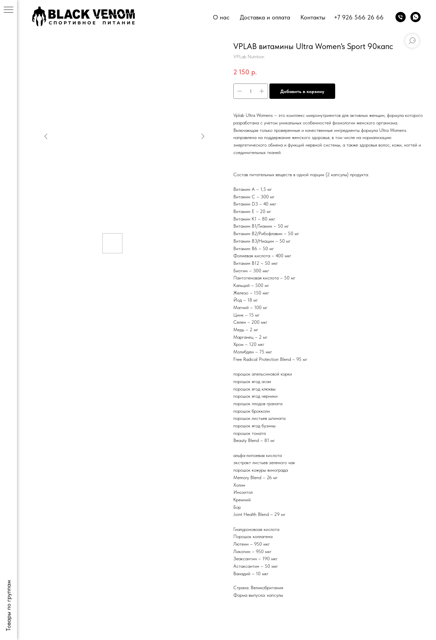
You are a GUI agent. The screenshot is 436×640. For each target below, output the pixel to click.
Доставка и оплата (265, 17)
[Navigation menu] (8, 10)
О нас (221, 17)
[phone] (400, 17)
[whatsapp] (415, 17)
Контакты (312, 17)
